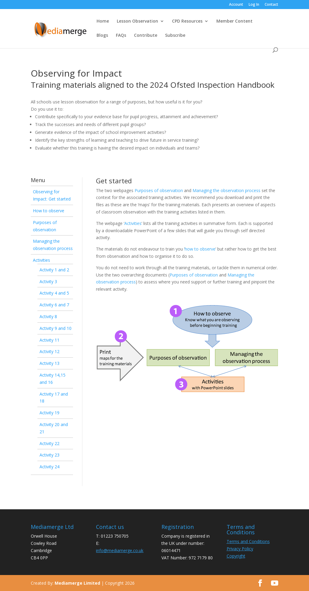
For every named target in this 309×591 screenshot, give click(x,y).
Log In (254, 5)
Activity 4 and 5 (54, 293)
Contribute (145, 35)
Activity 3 (48, 281)
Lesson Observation (137, 21)
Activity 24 (49, 466)
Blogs (102, 35)
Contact (271, 5)
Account (236, 5)
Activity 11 (49, 340)
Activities (41, 260)
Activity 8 (48, 316)
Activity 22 (49, 443)
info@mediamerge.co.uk (119, 550)
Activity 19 (49, 413)
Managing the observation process (226, 190)
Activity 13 (49, 363)
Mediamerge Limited (77, 583)
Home (103, 21)
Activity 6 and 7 (54, 305)
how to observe (200, 249)
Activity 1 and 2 (54, 270)
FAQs (121, 35)
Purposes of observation (159, 190)
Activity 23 (49, 455)
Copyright (236, 556)
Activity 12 (49, 351)
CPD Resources (187, 21)
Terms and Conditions (248, 541)
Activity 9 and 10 (56, 328)
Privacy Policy (240, 548)
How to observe (48, 210)
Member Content (234, 21)
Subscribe (175, 35)
